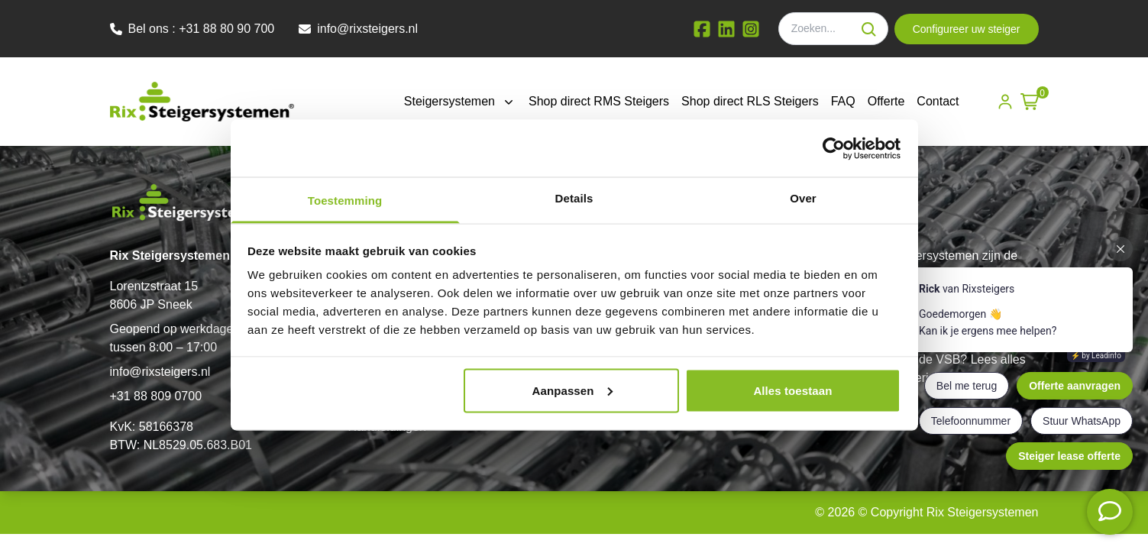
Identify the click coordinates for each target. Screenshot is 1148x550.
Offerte (886, 101)
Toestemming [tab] (345, 200)
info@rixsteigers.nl (160, 371)
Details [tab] (574, 198)
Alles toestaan (792, 389)
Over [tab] (803, 198)
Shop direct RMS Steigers (599, 101)
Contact (938, 101)
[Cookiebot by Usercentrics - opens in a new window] (834, 148)
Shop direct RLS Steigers (750, 101)
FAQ (843, 101)
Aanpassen (572, 389)
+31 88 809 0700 (156, 396)
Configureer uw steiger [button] (966, 29)
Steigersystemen (460, 101)
